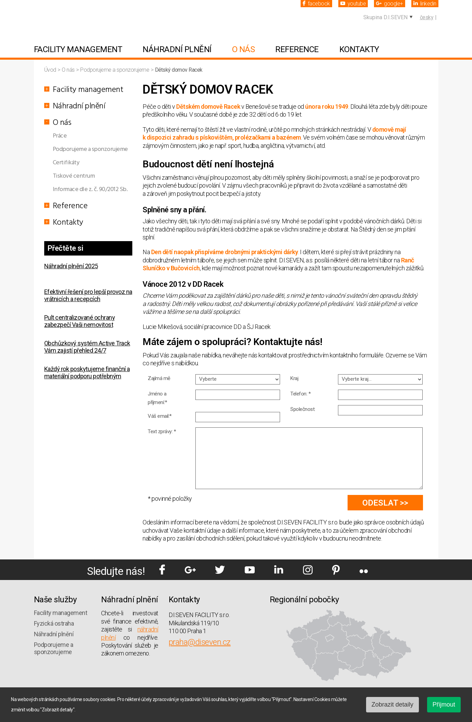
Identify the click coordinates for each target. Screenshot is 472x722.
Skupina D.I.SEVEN (385, 17)
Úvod (51, 70)
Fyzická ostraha (54, 623)
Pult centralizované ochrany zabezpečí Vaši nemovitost (79, 321)
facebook (316, 3)
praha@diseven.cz (200, 642)
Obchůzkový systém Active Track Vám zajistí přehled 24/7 (87, 347)
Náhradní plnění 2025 (71, 266)
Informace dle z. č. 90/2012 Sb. (90, 189)
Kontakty (359, 49)
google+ (389, 3)
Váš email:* (160, 416)
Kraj (294, 378)
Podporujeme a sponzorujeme (115, 70)
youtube (353, 3)
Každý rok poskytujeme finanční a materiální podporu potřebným (87, 372)
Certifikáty (66, 163)
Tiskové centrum (74, 176)
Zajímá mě (159, 378)
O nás (243, 49)
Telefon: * (300, 394)
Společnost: (302, 409)
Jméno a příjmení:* (157, 398)
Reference (297, 49)
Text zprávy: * (162, 431)
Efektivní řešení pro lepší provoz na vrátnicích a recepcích (88, 295)
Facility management (78, 49)
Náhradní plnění (177, 49)
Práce (60, 136)
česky (427, 17)
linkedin (424, 3)
